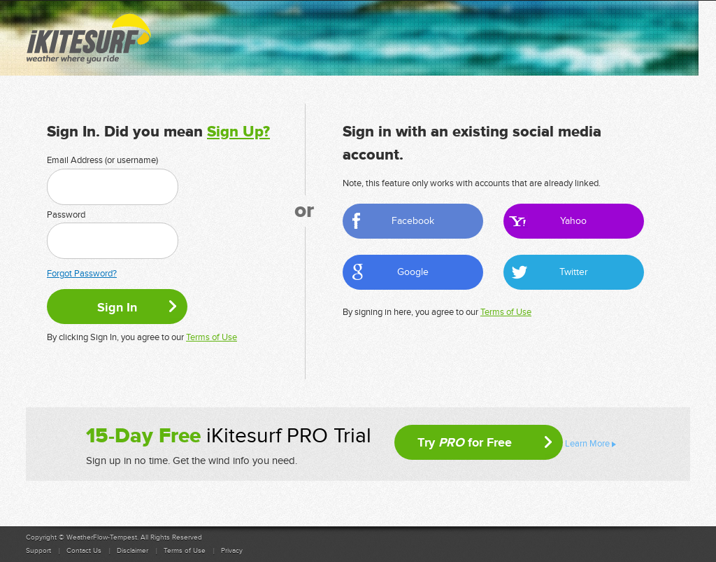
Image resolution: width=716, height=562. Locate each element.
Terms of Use (211, 337)
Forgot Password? (82, 273)
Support (38, 551)
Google (413, 272)
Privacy (232, 551)
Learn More (587, 443)
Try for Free (464, 442)
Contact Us (83, 551)
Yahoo (573, 221)
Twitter (573, 272)
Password (66, 214)
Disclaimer (132, 551)
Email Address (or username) (102, 160)
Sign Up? (238, 131)
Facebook (413, 221)
